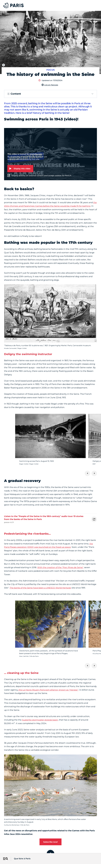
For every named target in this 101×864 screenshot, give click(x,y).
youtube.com (35, 154)
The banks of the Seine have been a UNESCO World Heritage (40, 587)
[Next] (94, 473)
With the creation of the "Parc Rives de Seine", (60, 567)
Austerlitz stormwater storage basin (40, 720)
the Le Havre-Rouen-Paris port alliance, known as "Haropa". (48, 690)
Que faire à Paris (22, 858)
